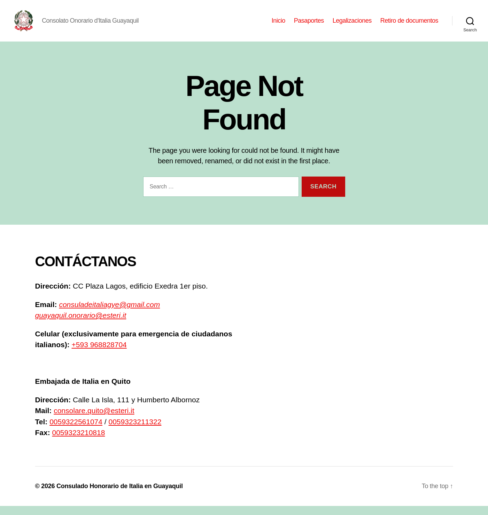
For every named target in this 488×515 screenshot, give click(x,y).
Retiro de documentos (409, 25)
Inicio (278, 25)
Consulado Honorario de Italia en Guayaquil (119, 495)
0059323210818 (78, 442)
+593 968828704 (99, 354)
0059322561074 (75, 431)
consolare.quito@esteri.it (94, 420)
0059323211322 (134, 431)
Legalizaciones (352, 25)
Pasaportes (309, 25)
